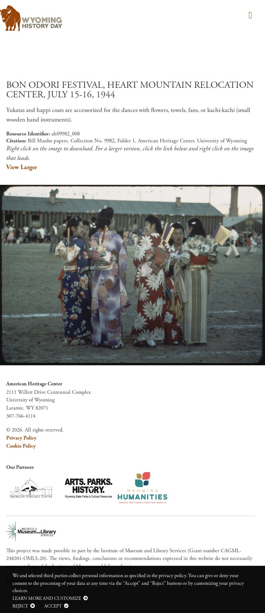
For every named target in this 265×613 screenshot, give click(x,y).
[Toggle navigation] (249, 15)
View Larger (21, 167)
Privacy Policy (21, 438)
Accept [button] (53, 606)
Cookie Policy (21, 446)
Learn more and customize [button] (46, 598)
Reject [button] (20, 606)
